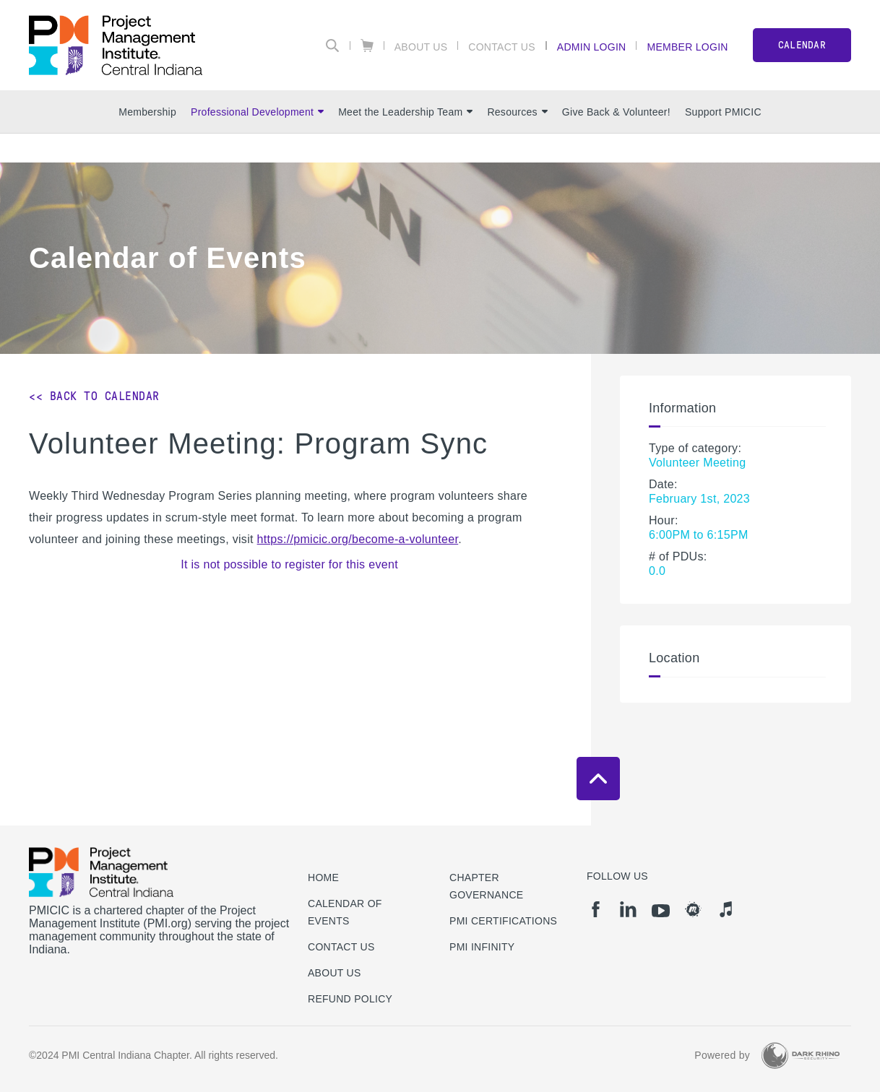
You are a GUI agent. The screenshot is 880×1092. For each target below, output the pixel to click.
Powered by (722, 1055)
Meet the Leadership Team (405, 112)
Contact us (341, 947)
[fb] (596, 909)
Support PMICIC (723, 112)
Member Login (687, 46)
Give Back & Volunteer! (616, 112)
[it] (726, 909)
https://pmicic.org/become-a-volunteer (358, 539)
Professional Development (257, 112)
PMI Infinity (481, 947)
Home (323, 877)
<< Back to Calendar (94, 396)
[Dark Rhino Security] (800, 1055)
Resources (517, 112)
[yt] (661, 910)
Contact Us (501, 46)
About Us (421, 46)
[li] (628, 909)
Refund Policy (350, 999)
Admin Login (591, 46)
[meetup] (693, 909)
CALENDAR (802, 45)
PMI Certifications (503, 921)
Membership (147, 112)
